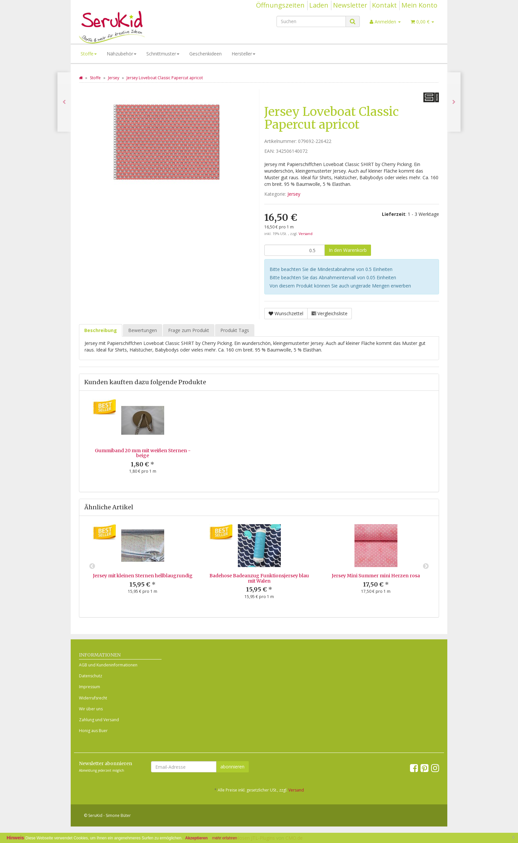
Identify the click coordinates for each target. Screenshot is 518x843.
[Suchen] (311, 21)
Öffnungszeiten (280, 5)
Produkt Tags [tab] (234, 330)
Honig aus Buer (93, 730)
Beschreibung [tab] (100, 330)
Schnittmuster (162, 54)
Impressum (89, 687)
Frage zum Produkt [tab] (188, 330)
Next (426, 566)
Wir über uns (91, 709)
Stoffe (89, 54)
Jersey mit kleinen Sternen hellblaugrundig (143, 576)
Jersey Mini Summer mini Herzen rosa (376, 576)
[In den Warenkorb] (347, 250)
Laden (318, 5)
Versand (306, 233)
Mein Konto (419, 5)
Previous (92, 566)
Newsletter (350, 5)
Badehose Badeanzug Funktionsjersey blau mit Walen (259, 578)
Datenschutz (90, 676)
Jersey (293, 194)
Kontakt (384, 5)
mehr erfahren (224, 838)
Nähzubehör (121, 54)
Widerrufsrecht (93, 698)
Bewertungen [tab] (142, 330)
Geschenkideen (205, 54)
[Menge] (294, 250)
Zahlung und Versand (99, 720)
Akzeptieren (196, 838)
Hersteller (243, 54)
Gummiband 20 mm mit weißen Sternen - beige (143, 453)
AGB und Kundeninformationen (108, 665)
